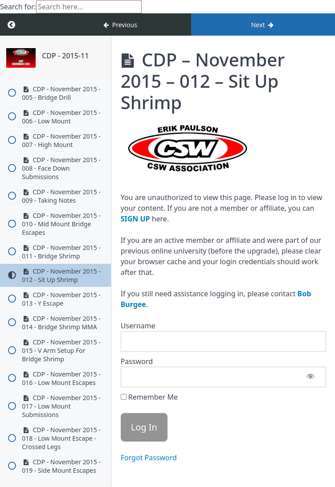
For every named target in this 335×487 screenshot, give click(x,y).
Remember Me (149, 397)
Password (137, 361)
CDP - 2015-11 (65, 56)
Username (138, 326)
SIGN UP (135, 219)
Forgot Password (149, 457)
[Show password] (310, 377)
